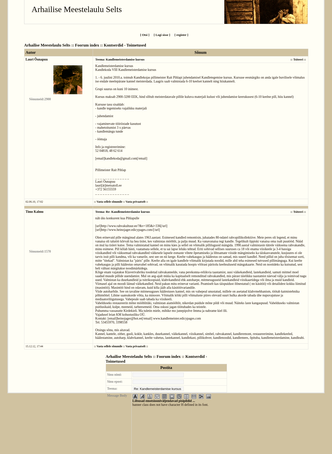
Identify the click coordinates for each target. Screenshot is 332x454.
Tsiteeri (298, 59)
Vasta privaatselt (136, 201)
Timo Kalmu (34, 212)
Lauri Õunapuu (37, 59)
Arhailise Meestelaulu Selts (77, 9)
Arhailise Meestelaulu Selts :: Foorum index (61, 45)
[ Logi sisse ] (162, 35)
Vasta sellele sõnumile (109, 201)
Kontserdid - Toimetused (125, 45)
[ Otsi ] (144, 35)
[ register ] (181, 35)
